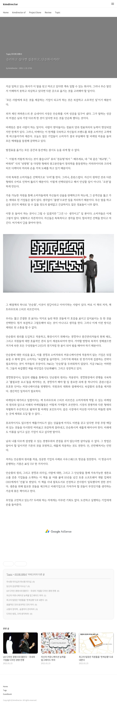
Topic (57, 12)
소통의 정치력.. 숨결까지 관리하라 (20, 609)
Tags (5, 690)
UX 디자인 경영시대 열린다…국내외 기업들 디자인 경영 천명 (31, 590)
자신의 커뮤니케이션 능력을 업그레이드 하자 (24, 595)
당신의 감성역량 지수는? (16, 586)
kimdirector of (18, 12)
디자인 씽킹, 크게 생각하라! (17, 613)
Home (6, 12)
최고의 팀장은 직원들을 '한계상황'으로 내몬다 (25, 599)
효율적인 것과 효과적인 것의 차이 (20, 604)
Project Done (35, 12)
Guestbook (7, 694)
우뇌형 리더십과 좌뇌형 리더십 (19, 581)
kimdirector (10, 4)
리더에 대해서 (20, 574)
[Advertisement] (58, 531)
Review (48, 12)
